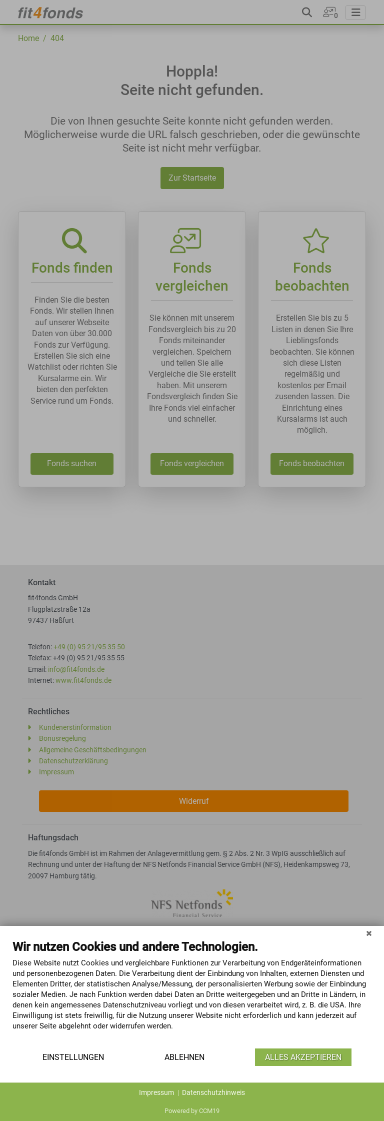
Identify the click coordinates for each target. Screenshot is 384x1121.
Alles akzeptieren (303, 1057)
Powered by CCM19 (192, 1110)
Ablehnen (184, 1057)
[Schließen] (369, 933)
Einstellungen (73, 1057)
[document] (192, 992)
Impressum (156, 1092)
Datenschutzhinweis (213, 1092)
